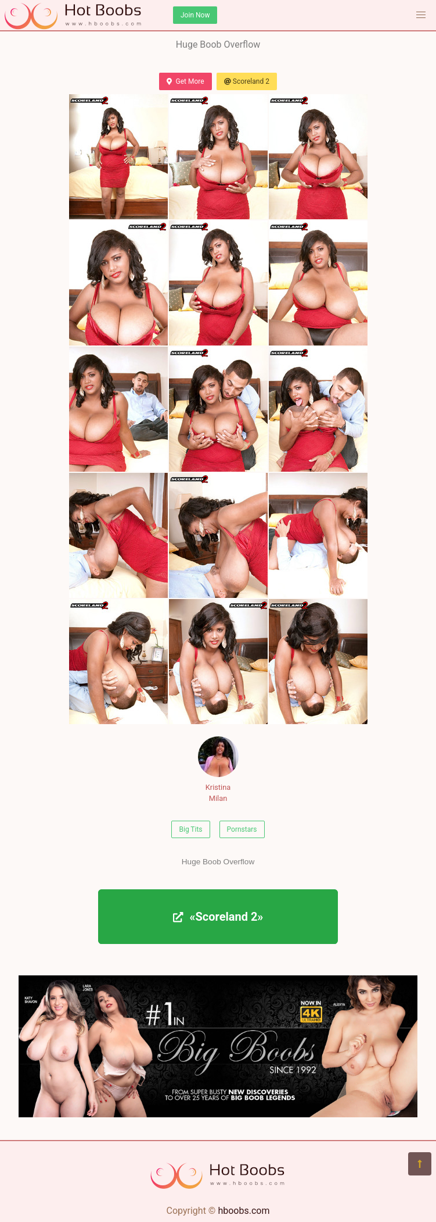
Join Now (195, 15)
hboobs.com (243, 1210)
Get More (185, 81)
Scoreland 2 (246, 81)
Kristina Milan (218, 769)
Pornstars (242, 829)
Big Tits (190, 829)
